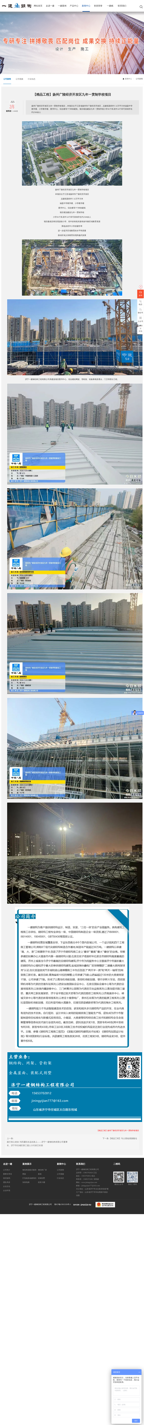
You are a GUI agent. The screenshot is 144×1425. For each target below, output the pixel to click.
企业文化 (6, 1186)
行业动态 (31, 79)
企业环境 (6, 1190)
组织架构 (6, 1178)
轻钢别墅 (41, 1178)
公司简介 (6, 1170)
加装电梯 (25, 1182)
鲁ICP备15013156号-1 (62, 1204)
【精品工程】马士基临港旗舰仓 (123, 1138)
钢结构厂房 (42, 1170)
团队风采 (6, 1182)
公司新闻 (7, 79)
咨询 (140, 293)
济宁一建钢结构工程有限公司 (40, 1204)
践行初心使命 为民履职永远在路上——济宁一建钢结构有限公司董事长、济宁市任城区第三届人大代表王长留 (37, 1143)
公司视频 (19, 79)
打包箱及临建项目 (29, 1178)
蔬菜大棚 (41, 1182)
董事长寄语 (7, 1174)
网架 (24, 1174)
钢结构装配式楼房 (29, 1170)
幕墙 (39, 1174)
